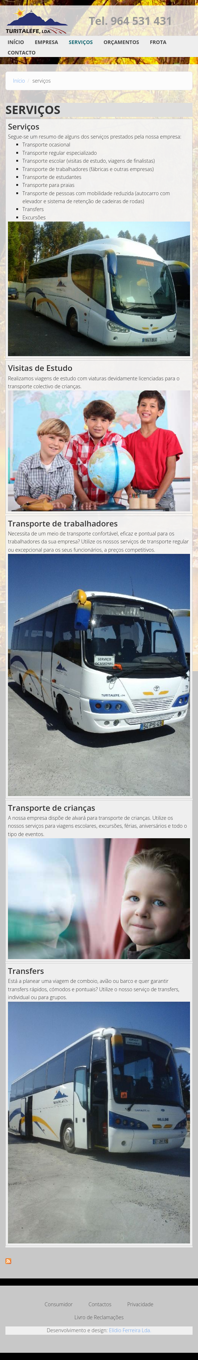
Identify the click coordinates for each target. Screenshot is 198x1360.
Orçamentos (121, 42)
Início (16, 42)
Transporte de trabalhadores (63, 523)
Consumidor (58, 1304)
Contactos (99, 1304)
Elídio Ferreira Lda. (130, 1330)
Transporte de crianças (51, 808)
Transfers (26, 971)
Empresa (46, 42)
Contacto (21, 52)
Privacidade (140, 1304)
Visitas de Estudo (40, 368)
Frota (158, 42)
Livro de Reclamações (99, 1317)
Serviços (81, 42)
